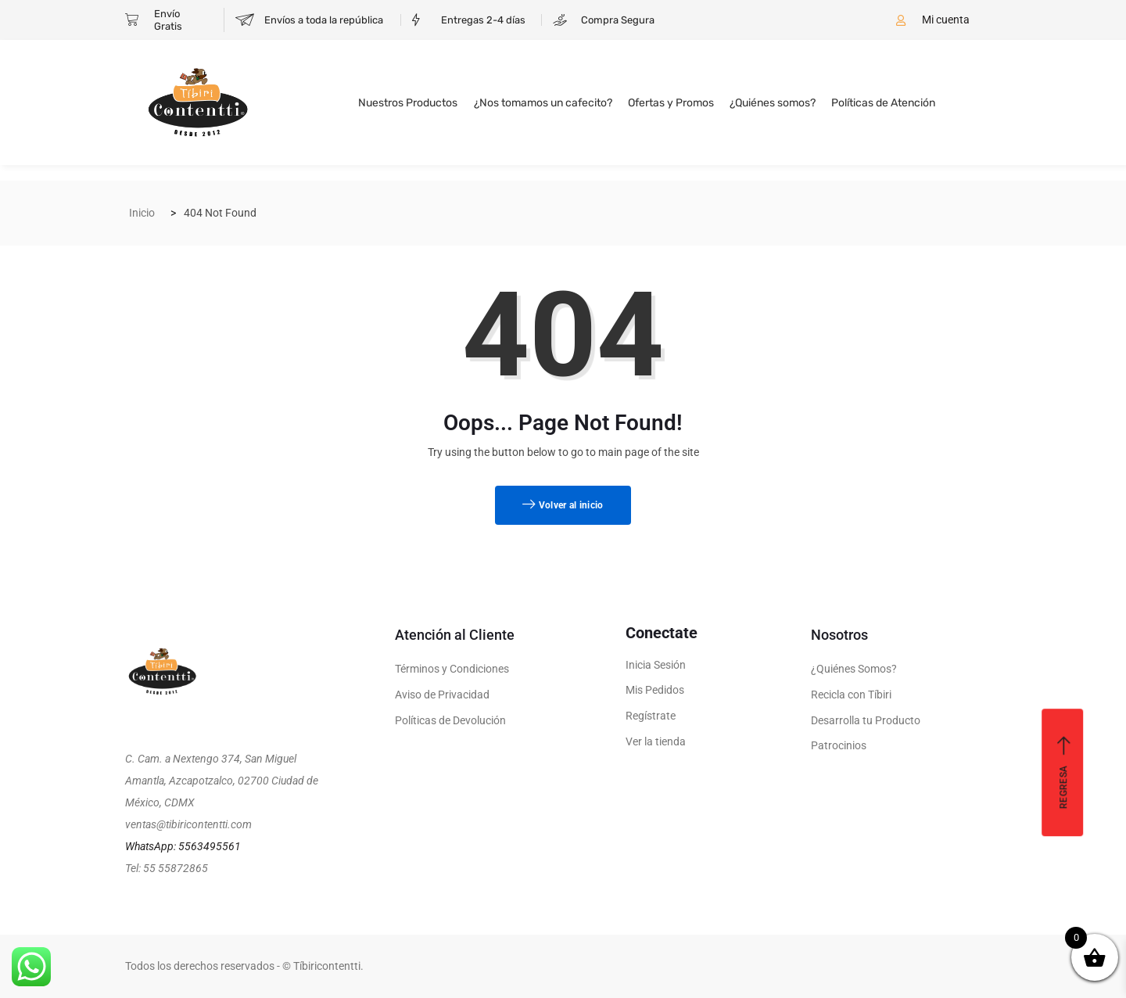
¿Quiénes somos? (773, 102)
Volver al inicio (562, 505)
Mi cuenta (946, 19)
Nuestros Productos (408, 102)
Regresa (1063, 772)
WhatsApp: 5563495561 (183, 846)
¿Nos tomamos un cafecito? (543, 102)
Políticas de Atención (883, 102)
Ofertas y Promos (671, 102)
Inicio (142, 212)
